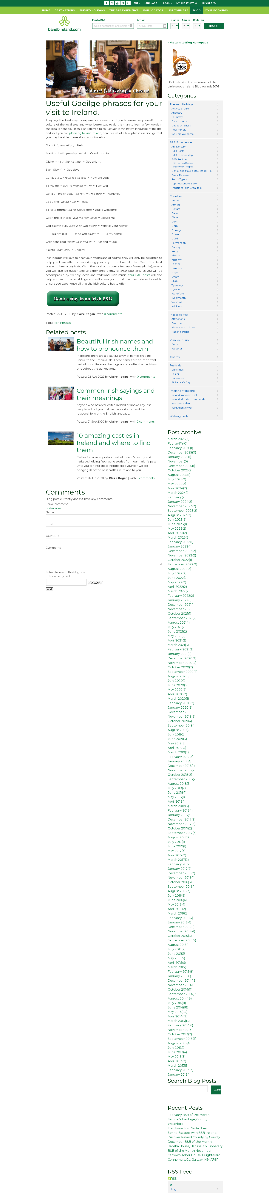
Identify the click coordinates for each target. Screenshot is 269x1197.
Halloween (178, 377)
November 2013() (181, 1030)
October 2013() (180, 1034)
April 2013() (177, 1061)
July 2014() (177, 1003)
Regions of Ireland (182, 391)
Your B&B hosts (139, 275)
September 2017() (182, 833)
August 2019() (179, 730)
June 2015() (177, 954)
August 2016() (179, 891)
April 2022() (177, 587)
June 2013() (177, 1052)
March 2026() (178, 439)
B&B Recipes (179, 159)
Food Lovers (179, 121)
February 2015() (180, 971)
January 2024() (180, 501)
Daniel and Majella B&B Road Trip (191, 170)
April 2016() (177, 909)
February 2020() (181, 703)
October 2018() (180, 774)
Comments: (53, 547)
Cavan (175, 213)
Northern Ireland (181, 403)
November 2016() (181, 877)
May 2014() (177, 1012)
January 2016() (179, 922)
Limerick (176, 268)
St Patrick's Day (180, 382)
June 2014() (178, 1007)
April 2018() (177, 801)
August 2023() (179, 515)
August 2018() (179, 783)
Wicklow (176, 306)
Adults (186, 20)
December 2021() (181, 604)
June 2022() (178, 578)
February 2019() (180, 757)
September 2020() (182, 672)
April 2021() (177, 640)
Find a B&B (98, 20)
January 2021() (179, 654)
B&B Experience (181, 142)
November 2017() (181, 824)
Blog (197, 10)
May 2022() (177, 582)
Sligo (174, 280)
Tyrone (175, 289)
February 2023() (180, 542)
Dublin (175, 238)
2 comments (145, 421)
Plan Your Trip (179, 340)
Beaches (176, 323)
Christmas (177, 369)
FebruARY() (177, 443)
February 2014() (180, 1025)
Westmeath (178, 297)
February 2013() (180, 1070)
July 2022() (177, 573)
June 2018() (177, 792)
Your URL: (52, 536)
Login (167, 3)
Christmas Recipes (183, 163)
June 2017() (177, 846)
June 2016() (177, 900)
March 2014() (179, 1021)
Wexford (176, 302)
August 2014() (180, 998)
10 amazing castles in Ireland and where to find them (114, 443)
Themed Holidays (92, 10)
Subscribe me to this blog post (66, 572)
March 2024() (179, 493)
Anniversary (178, 146)
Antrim (175, 200)
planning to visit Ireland (85, 133)
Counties (176, 196)
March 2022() (179, 591)
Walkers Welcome (182, 133)
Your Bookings (216, 10)
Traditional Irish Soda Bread (188, 1128)
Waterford (177, 293)
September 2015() (182, 940)
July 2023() (177, 519)
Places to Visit (179, 314)
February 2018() (180, 810)
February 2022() (181, 595)
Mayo (174, 272)
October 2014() (180, 989)
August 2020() (180, 676)
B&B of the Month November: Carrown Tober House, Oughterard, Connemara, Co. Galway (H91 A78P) (194, 1155)
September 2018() (182, 779)
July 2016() (176, 895)
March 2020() (178, 698)
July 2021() (177, 627)
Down (175, 234)
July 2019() (177, 734)
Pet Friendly (178, 129)
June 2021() (177, 631)
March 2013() (178, 1065)
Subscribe (53, 508)
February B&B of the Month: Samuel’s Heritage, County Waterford (189, 1119)
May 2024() (177, 484)
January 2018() (180, 815)
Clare (174, 217)
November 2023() (182, 506)
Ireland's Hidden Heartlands (188, 399)
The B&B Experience (124, 10)
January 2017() (179, 868)
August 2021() (179, 622)
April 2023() (177, 533)
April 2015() (177, 962)
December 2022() (182, 551)
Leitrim (175, 263)
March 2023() (179, 537)
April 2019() (177, 748)
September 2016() (182, 886)
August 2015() (179, 945)
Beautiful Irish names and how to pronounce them (115, 345)
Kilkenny (176, 259)
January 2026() (179, 457)
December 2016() (181, 873)
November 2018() (182, 770)
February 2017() (180, 864)
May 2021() (176, 636)
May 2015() (176, 958)
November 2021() (181, 609)
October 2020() (180, 667)
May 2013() (176, 1056)
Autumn (176, 344)
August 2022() (179, 569)
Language (151, 3)
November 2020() (182, 663)
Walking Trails (179, 416)
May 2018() (176, 797)
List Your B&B (178, 10)
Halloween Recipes (183, 166)
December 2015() (181, 927)
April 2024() (177, 488)
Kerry (174, 251)
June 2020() (178, 685)
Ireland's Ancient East (184, 394)
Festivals (175, 365)
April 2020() (177, 694)
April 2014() (177, 1016)
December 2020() (182, 658)
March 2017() (178, 860)
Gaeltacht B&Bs (181, 125)
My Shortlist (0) (186, 3)
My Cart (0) (209, 3)
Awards (175, 357)
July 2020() (177, 681)
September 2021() (182, 618)
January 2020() (180, 707)
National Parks (180, 331)
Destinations (65, 10)
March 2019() (178, 752)
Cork (174, 221)
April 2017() (177, 855)
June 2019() (177, 739)
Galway (175, 247)
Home (46, 10)
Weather (176, 348)
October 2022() (180, 560)
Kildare (175, 255)
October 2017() (180, 828)
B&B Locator (153, 10)
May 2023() (177, 528)
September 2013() (182, 1039)
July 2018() (177, 788)
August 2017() (179, 837)
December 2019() (181, 712)
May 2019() (176, 743)
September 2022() (182, 564)
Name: (50, 512)
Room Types (179, 179)
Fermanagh (178, 242)
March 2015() (178, 967)
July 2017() (176, 842)
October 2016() (180, 882)
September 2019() (182, 725)
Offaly (175, 276)
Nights (175, 20)
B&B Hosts (177, 150)
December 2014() (182, 980)
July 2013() (177, 1047)
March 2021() (178, 645)
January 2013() (179, 1074)
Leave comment (57, 504)
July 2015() (176, 949)
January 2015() (179, 976)
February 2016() (180, 918)
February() (177, 497)
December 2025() (182, 452)
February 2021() (180, 649)
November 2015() (181, 931)
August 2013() (179, 1043)
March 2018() (178, 806)
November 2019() (181, 716)
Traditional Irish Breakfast (186, 187)
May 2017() (176, 851)
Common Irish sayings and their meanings (116, 394)
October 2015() (180, 936)
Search (213, 26)
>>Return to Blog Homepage (188, 42)
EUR (137, 3)
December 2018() (181, 766)
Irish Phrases (62, 322)
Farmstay (177, 116)
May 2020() (177, 689)
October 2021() (179, 613)
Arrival (141, 20)
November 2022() (182, 555)
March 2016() (178, 913)
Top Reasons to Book (184, 183)
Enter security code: (59, 576)
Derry (174, 225)
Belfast (175, 208)
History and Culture (183, 327)
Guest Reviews (180, 175)
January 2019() (179, 761)
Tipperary (177, 285)
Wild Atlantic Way (181, 407)
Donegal (176, 230)
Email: (50, 524)
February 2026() (180, 448)
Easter (175, 373)
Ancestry (176, 112)
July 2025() (177, 479)
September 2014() (183, 994)
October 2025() (180, 470)
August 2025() (179, 475)
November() (178, 461)
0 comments (113, 314)
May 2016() (176, 904)
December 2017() (181, 819)
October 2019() (180, 721)
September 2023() (182, 510)
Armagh (176, 204)
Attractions (178, 318)
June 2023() (177, 524)
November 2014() (182, 985)
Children (197, 20)
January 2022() (179, 546)
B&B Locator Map (182, 154)
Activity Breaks (180, 108)
